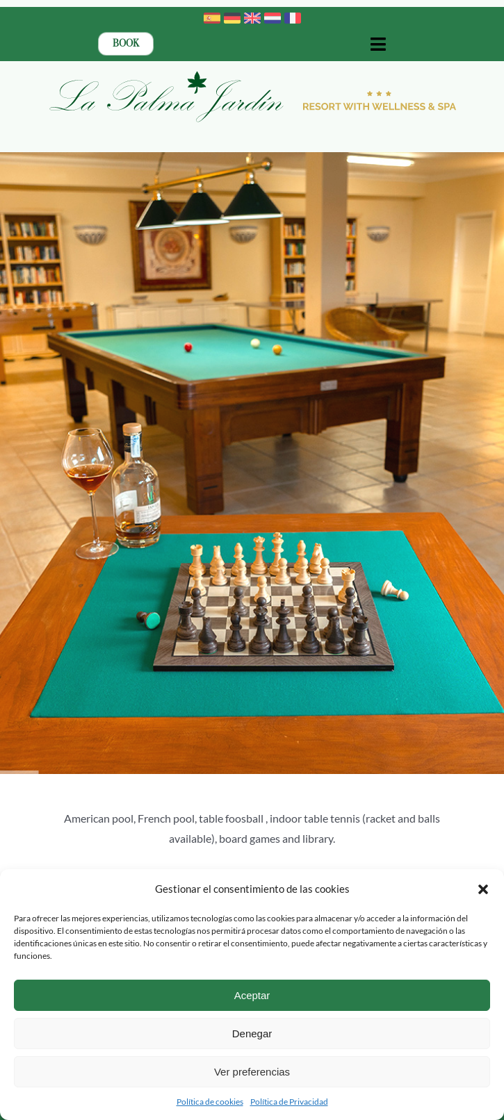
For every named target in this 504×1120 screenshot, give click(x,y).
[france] (292, 15)
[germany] (232, 15)
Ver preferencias (252, 1072)
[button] (483, 889)
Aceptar (252, 995)
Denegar (252, 1033)
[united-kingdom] (252, 15)
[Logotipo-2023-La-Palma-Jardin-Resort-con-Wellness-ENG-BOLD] (252, 73)
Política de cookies (210, 1101)
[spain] (212, 15)
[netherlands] (272, 15)
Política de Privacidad (289, 1101)
